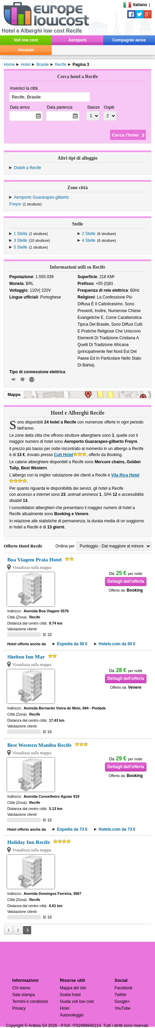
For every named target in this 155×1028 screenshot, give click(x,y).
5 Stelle (20, 247)
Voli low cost (26, 40)
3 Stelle (20, 240)
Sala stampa (23, 994)
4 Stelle (88, 240)
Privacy (18, 1008)
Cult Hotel (63, 454)
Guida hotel (70, 994)
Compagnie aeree (129, 40)
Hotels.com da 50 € (116, 644)
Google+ (122, 1001)
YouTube (122, 1008)
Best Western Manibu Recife (39, 745)
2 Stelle (88, 233)
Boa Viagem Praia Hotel (34, 559)
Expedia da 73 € (72, 829)
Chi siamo (21, 988)
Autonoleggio (72, 1015)
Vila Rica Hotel (125, 475)
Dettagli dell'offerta (125, 581)
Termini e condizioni (30, 1001)
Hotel (64, 1008)
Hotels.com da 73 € (116, 829)
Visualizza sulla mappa (31, 567)
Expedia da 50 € (72, 644)
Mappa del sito (73, 988)
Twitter (120, 994)
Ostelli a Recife (27, 167)
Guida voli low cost (77, 1001)
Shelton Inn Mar (26, 657)
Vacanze (26, 50)
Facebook (123, 988)
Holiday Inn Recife (28, 842)
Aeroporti (77, 40)
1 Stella (20, 233)
